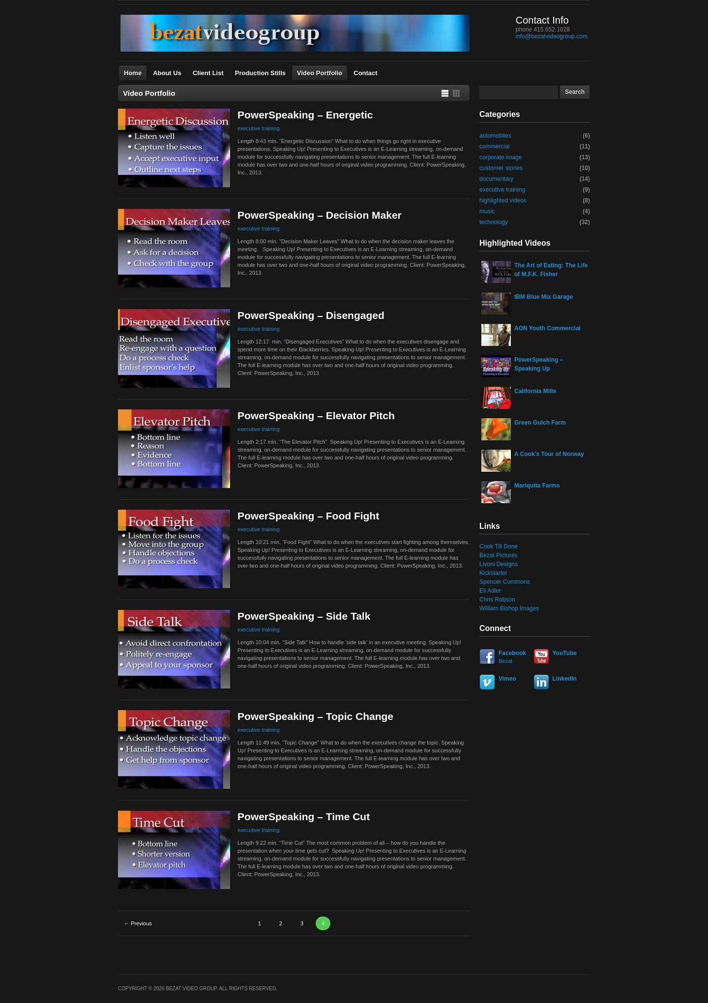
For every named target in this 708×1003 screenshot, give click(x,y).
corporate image (500, 157)
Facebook (505, 657)
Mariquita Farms (537, 485)
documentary (496, 178)
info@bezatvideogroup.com (552, 36)
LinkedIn (565, 678)
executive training (258, 128)
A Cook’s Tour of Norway (549, 454)
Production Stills (260, 73)
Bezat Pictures (498, 555)
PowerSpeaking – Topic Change (315, 716)
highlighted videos (503, 200)
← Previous (138, 923)
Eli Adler (490, 590)
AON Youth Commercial (547, 328)
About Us (167, 73)
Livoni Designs (498, 564)
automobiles (495, 135)
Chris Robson (497, 599)
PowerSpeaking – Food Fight (308, 515)
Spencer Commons (504, 581)
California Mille (535, 391)
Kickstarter (493, 573)
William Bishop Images (509, 608)
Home (133, 73)
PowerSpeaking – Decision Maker (319, 215)
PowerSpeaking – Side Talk (303, 616)
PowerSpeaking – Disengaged (310, 315)
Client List (208, 73)
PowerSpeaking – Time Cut (303, 816)
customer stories (501, 168)
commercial (494, 146)
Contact (365, 73)
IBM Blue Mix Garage (543, 296)
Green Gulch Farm (540, 422)
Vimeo (507, 678)
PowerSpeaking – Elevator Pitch (316, 415)
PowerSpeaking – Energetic (305, 114)
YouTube (565, 653)
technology (493, 222)
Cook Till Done (498, 546)
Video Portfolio (319, 73)
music (487, 211)
